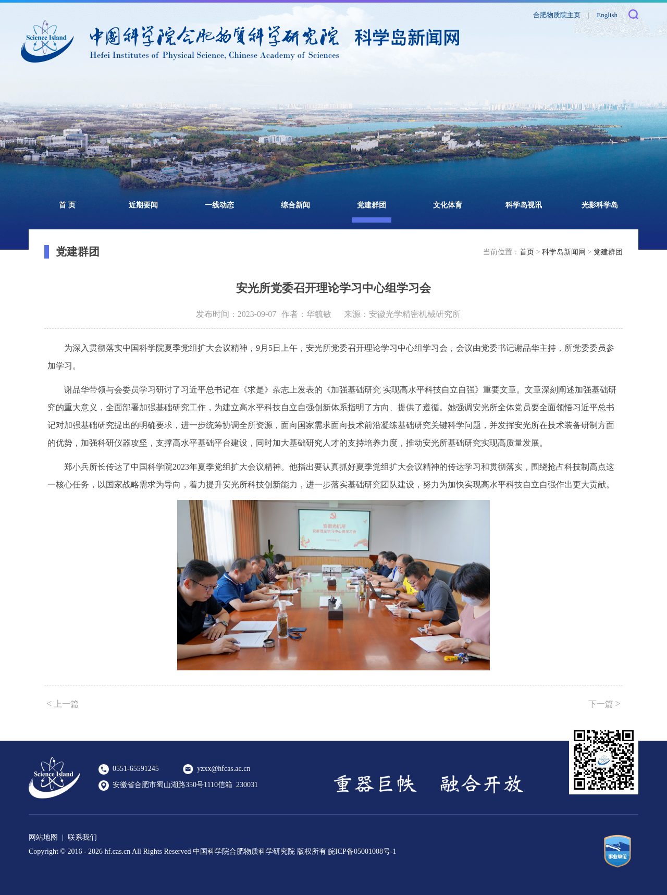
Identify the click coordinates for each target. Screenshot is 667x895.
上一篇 (62, 703)
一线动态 (219, 205)
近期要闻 (143, 205)
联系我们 (82, 837)
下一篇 (604, 703)
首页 (527, 252)
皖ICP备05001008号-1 (362, 851)
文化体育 (447, 205)
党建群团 (371, 205)
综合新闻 (295, 205)
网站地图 (43, 837)
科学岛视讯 (523, 205)
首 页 (67, 205)
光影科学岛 (600, 205)
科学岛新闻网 (564, 252)
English (607, 15)
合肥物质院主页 (556, 15)
